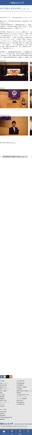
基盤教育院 (3, 415)
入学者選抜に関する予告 (23, 394)
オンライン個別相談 (22, 398)
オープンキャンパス (22, 396)
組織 (1, 392)
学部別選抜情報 (20, 383)
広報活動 (2, 406)
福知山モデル (3, 387)
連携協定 (2, 398)
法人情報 (2, 394)
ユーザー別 (4, 432)
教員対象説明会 (20, 402)
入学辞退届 (19, 389)
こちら (14, 142)
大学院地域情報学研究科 (6, 417)
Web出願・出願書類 (22, 387)
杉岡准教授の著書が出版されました (15, 157)
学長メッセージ (4, 383)
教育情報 (2, 396)
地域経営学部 (3, 411)
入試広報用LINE (21, 404)
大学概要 (2, 381)
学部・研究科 (3, 409)
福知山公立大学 (16, 2)
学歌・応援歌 (3, 391)
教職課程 (2, 419)
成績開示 (19, 392)
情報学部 (2, 413)
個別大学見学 (20, 400)
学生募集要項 (20, 385)
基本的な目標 (3, 385)
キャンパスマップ (4, 402)
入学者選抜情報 (20, 381)
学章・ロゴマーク (4, 389)
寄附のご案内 (3, 400)
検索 (12, 432)
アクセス (2, 404)
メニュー (28, 432)
